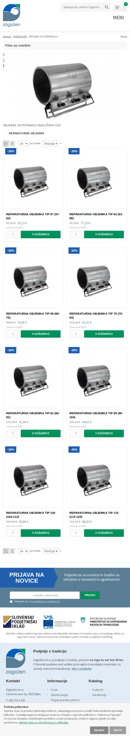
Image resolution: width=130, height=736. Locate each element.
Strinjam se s (20, 601)
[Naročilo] (50, 143)
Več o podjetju (82, 668)
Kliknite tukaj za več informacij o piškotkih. (44, 722)
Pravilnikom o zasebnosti (45, 601)
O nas (54, 690)
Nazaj (124, 36)
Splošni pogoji (59, 695)
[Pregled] (23, 143)
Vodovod (97, 690)
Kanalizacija (99, 695)
